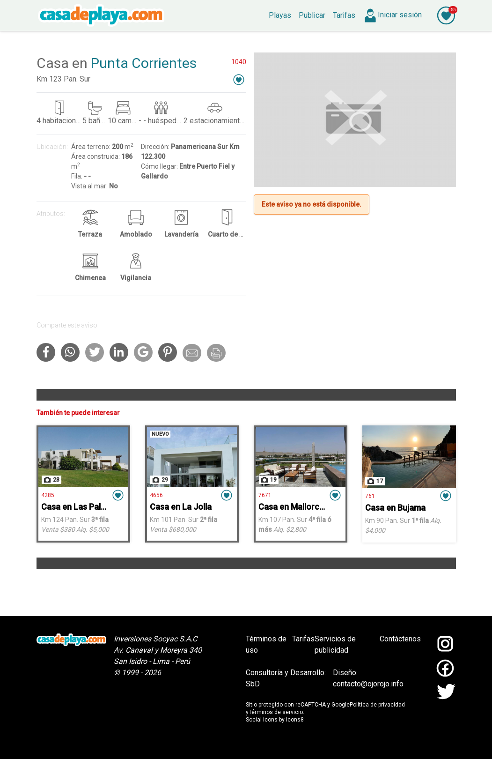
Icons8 (295, 719)
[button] (238, 79)
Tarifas (303, 638)
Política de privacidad (377, 704)
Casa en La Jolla (181, 507)
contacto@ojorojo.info (368, 683)
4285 (47, 495)
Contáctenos (400, 638)
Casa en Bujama (395, 508)
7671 (265, 495)
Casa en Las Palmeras (83, 507)
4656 (156, 495)
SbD (253, 683)
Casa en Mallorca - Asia (302, 507)
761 (370, 496)
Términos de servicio (276, 712)
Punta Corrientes (144, 63)
